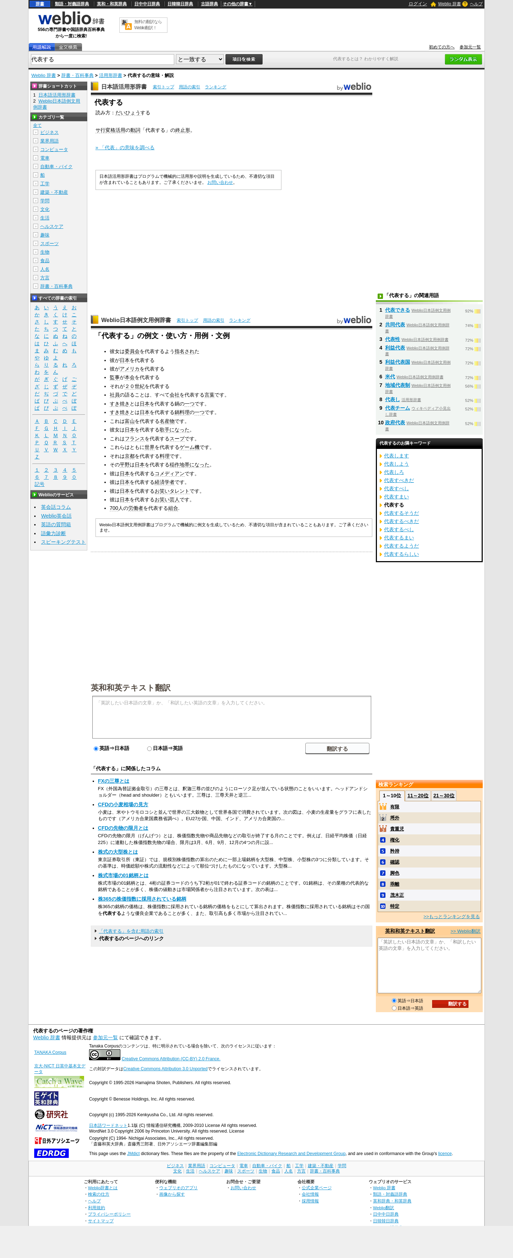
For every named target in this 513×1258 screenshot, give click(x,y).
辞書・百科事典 (77, 75)
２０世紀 (135, 386)
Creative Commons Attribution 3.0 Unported (165, 1068)
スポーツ (49, 243)
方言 (45, 277)
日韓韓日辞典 (180, 3)
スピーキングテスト (63, 542)
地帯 (185, 464)
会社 (175, 395)
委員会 (132, 351)
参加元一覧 (470, 47)
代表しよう (396, 464)
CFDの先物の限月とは (123, 828)
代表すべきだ (399, 480)
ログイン (418, 3)
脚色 (394, 873)
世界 (150, 447)
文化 (45, 209)
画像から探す (172, 1194)
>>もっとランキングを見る (452, 916)
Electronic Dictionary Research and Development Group (291, 1153)
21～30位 (443, 795)
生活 (45, 218)
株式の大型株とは (118, 852)
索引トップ (163, 86)
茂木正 (397, 895)
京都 (130, 456)
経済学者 (165, 482)
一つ (190, 404)
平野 (125, 464)
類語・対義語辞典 (72, 3)
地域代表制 (397, 385)
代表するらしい (401, 554)
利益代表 (395, 348)
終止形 (182, 130)
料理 (165, 456)
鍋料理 (182, 412)
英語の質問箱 (56, 524)
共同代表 (395, 324)
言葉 (209, 395)
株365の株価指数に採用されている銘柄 (142, 899)
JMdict (133, 1153)
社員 (115, 395)
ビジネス (49, 132)
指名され (185, 351)
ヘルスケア (51, 226)
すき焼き (120, 404)
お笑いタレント (172, 491)
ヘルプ (476, 3)
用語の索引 (189, 86)
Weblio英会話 (56, 516)
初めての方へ (442, 47)
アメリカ (130, 369)
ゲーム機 (190, 447)
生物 (45, 252)
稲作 (175, 464)
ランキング (215, 86)
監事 (115, 377)
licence (445, 1153)
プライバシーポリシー (109, 1214)
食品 (45, 260)
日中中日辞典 (147, 3)
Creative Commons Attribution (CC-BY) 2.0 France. (170, 1058)
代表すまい (396, 496)
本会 (130, 377)
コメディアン (170, 473)
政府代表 (395, 422)
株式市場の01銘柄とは (123, 875)
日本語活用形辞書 (124, 87)
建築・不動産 (54, 192)
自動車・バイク (56, 166)
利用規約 (96, 1207)
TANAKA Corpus (50, 1052)
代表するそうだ (401, 513)
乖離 (394, 884)
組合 (173, 508)
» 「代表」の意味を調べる (125, 147)
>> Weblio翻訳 (466, 931)
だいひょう (127, 112)
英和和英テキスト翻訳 (131, 687)
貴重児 (397, 829)
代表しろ (394, 472)
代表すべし (396, 488)
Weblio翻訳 (383, 1207)
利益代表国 (397, 362)
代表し (392, 399)
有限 (394, 806)
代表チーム (397, 408)
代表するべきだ (401, 521)
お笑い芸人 (167, 499)
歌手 (165, 430)
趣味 (45, 235)
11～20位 (418, 795)
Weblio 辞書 (449, 3)
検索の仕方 (98, 1194)
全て (37, 125)
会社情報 (310, 1194)
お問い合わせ (220, 182)
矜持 (394, 851)
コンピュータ (54, 149)
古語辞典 (209, 3)
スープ (177, 438)
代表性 (392, 339)
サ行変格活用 (110, 130)
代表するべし (399, 529)
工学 (45, 183)
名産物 (167, 421)
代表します (396, 456)
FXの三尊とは (113, 781)
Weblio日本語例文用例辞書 (136, 320)
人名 (45, 269)
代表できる (397, 310)
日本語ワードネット (108, 1125)
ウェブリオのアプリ (178, 1187)
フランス (135, 438)
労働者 (135, 508)
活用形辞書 (110, 75)
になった (180, 430)
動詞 (135, 130)
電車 (45, 158)
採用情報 (310, 1201)
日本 (125, 360)
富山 (130, 421)
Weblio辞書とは (103, 1187)
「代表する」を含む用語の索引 (131, 931)
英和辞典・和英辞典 (392, 1201)
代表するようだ (401, 546)
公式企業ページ (317, 1187)
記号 (40, 484)
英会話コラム (56, 507)
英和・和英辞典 (112, 3)
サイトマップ (101, 1220)
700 (114, 508)
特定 (394, 906)
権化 (394, 840)
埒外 (394, 817)
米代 (390, 376)
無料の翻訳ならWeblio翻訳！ (148, 24)
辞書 (40, 3)
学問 (45, 200)
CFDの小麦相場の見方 (123, 804)
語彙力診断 (53, 533)
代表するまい (399, 537)
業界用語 (49, 141)
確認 (394, 862)
